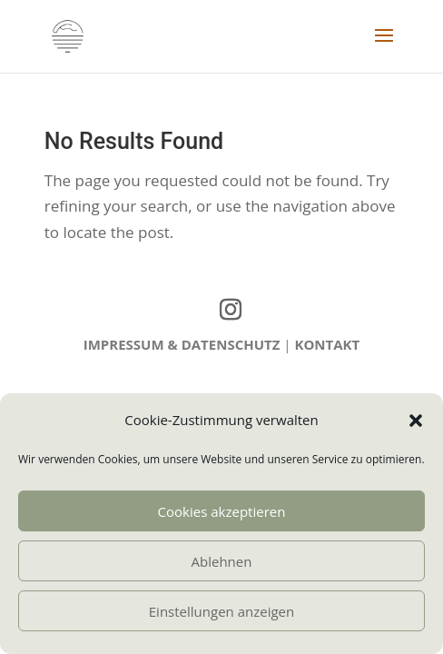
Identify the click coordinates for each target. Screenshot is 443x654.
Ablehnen (222, 561)
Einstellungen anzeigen (221, 611)
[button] (416, 420)
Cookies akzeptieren (222, 511)
